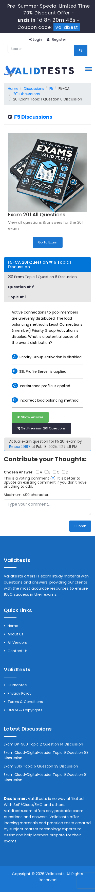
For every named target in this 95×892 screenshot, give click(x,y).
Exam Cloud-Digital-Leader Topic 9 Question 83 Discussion (46, 755)
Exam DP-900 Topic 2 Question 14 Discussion (43, 744)
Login (35, 39)
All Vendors (15, 642)
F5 (51, 88)
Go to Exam (47, 242)
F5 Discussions (33, 116)
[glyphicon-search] (80, 50)
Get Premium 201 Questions (41, 428)
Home (13, 88)
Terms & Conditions (23, 701)
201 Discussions (26, 93)
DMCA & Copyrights (23, 710)
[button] (87, 69)
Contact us (16, 650)
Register (56, 39)
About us (13, 634)
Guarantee (15, 685)
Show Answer (30, 417)
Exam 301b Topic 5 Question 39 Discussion (41, 766)
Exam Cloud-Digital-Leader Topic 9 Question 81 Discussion (45, 777)
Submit (80, 526)
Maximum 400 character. (26, 494)
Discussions (34, 88)
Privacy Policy (17, 693)
